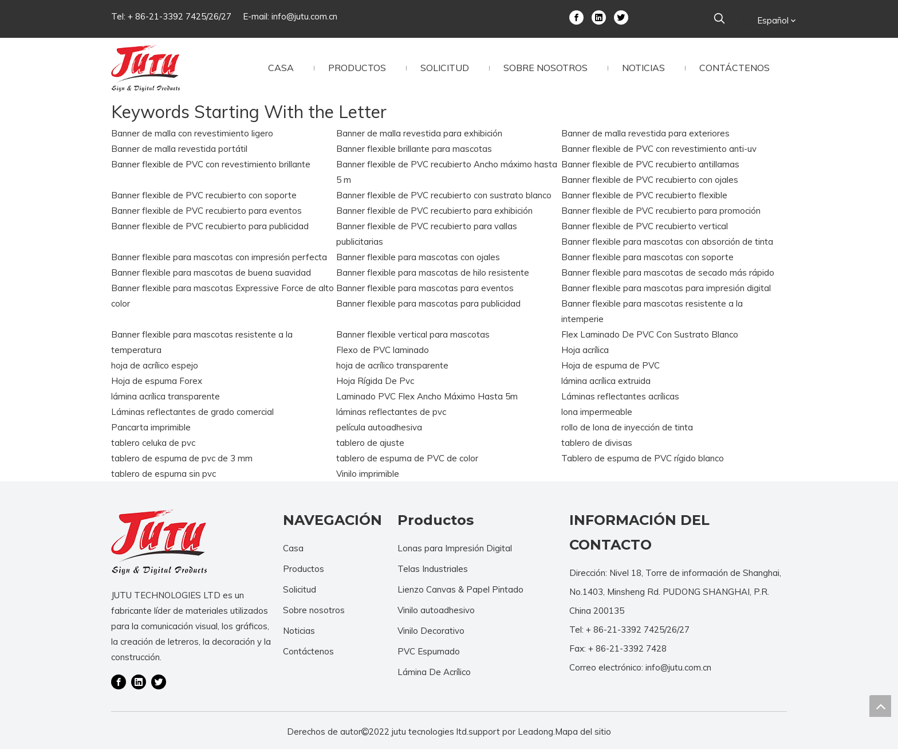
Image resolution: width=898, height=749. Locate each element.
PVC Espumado (428, 651)
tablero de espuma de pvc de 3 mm (182, 458)
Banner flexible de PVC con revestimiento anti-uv (659, 148)
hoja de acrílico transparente (392, 365)
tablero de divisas (596, 442)
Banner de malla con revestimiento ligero (192, 133)
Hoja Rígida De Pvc (375, 380)
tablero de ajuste (370, 442)
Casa (293, 548)
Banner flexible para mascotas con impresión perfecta (219, 257)
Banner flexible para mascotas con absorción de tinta (667, 241)
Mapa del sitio (583, 731)
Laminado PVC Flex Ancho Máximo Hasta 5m (427, 396)
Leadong (535, 731)
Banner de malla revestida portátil (179, 148)
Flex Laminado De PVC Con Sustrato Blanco (649, 334)
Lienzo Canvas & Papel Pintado (460, 589)
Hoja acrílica (585, 349)
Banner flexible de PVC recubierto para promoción (661, 210)
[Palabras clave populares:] (719, 19)
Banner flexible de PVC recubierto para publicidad (210, 226)
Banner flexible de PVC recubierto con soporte (204, 195)
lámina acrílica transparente (165, 396)
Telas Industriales (432, 568)
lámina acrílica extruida (606, 380)
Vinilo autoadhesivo (436, 610)
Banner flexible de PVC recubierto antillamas (650, 164)
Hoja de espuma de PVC (610, 365)
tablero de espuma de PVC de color (407, 458)
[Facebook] (576, 17)
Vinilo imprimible (367, 473)
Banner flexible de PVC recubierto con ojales (649, 179)
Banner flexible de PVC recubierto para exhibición (434, 210)
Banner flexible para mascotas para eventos (425, 288)
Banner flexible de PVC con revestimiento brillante (210, 164)
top (880, 706)
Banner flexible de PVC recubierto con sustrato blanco (444, 195)
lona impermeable (596, 411)
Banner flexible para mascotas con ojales (418, 257)
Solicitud (299, 589)
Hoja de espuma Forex (156, 380)
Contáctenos (308, 651)
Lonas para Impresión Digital (454, 548)
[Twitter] (621, 17)
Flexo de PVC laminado (382, 349)
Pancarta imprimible (151, 427)
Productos (303, 568)
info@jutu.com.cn (304, 16)
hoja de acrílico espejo (154, 365)
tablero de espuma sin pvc (163, 473)
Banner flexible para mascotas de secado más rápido (667, 272)
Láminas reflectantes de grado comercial (192, 411)
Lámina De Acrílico (434, 671)
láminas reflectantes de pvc (391, 411)
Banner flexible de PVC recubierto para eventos (206, 210)
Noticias (299, 630)
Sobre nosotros (314, 610)
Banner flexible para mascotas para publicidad (428, 303)
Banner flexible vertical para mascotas (413, 334)
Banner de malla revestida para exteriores (645, 133)
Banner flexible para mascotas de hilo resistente (432, 272)
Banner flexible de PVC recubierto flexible (644, 195)
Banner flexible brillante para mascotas (414, 148)
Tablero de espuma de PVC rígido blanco (642, 458)
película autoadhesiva (379, 427)
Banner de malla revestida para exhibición (419, 133)
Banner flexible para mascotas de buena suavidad (211, 272)
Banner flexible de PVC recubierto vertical (644, 226)
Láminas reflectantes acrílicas (620, 396)
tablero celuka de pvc (153, 442)
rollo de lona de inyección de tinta (627, 427)
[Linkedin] (599, 17)
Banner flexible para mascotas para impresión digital (666, 288)
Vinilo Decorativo (430, 630)
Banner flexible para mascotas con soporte (647, 257)
